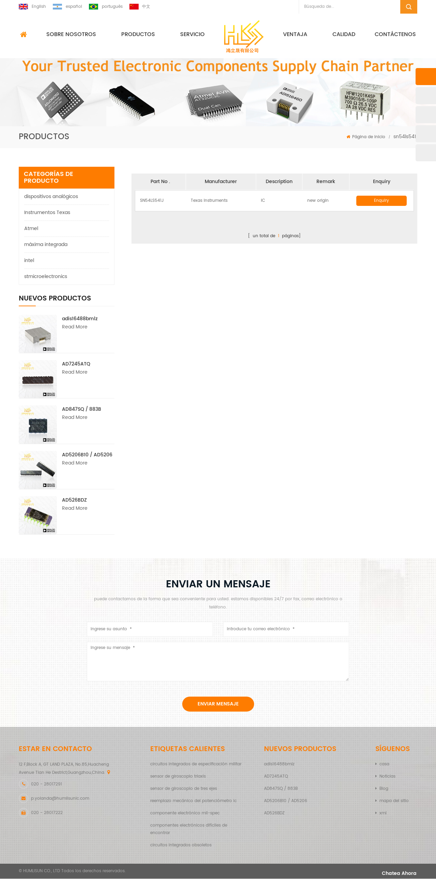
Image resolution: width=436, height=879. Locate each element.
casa (384, 764)
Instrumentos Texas (47, 213)
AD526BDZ (74, 500)
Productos (138, 34)
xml (383, 813)
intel (29, 261)
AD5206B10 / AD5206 (87, 455)
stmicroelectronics (45, 277)
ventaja (295, 34)
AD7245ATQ (76, 364)
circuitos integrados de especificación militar (196, 764)
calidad (343, 34)
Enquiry (381, 201)
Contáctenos (395, 34)
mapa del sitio (394, 801)
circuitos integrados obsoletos (181, 845)
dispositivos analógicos (51, 197)
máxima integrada (45, 245)
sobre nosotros (71, 34)
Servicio (192, 34)
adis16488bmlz (80, 319)
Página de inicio (365, 137)
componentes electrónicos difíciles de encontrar (188, 829)
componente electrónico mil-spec (185, 813)
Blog (383, 789)
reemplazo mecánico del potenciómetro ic (193, 801)
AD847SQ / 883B (81, 409)
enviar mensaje (218, 704)
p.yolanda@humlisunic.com (60, 799)
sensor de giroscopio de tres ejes (183, 789)
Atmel (31, 229)
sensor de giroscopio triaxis (178, 777)
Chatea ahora (392, 874)
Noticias (387, 777)
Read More (75, 327)
